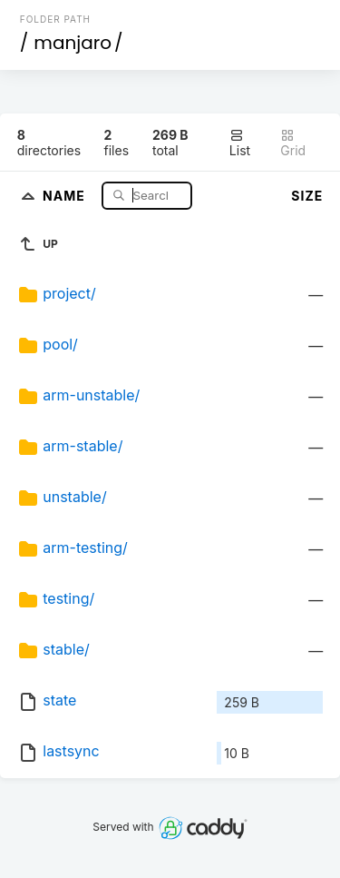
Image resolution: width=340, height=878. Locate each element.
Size (307, 195)
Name (66, 194)
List (239, 143)
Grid (293, 143)
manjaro (73, 42)
